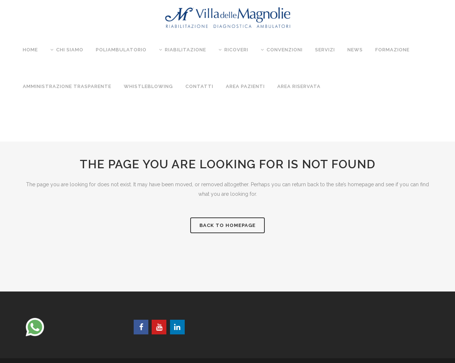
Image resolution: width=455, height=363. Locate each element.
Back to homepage (227, 225)
